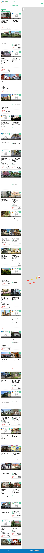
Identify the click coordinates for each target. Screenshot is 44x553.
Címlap (10, 1)
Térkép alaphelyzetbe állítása (5, 11)
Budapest (19, 515)
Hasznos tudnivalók (22, 1)
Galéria (2, 79)
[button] (30, 283)
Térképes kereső (15, 1)
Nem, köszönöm (36, 550)
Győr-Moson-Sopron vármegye (8, 167)
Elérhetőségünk (15, 5)
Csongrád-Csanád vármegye (19, 27)
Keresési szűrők (3, 9)
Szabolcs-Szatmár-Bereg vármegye (8, 70)
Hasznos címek (30, 1)
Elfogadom (32, 550)
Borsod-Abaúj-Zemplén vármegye (8, 27)
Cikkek (10, 5)
